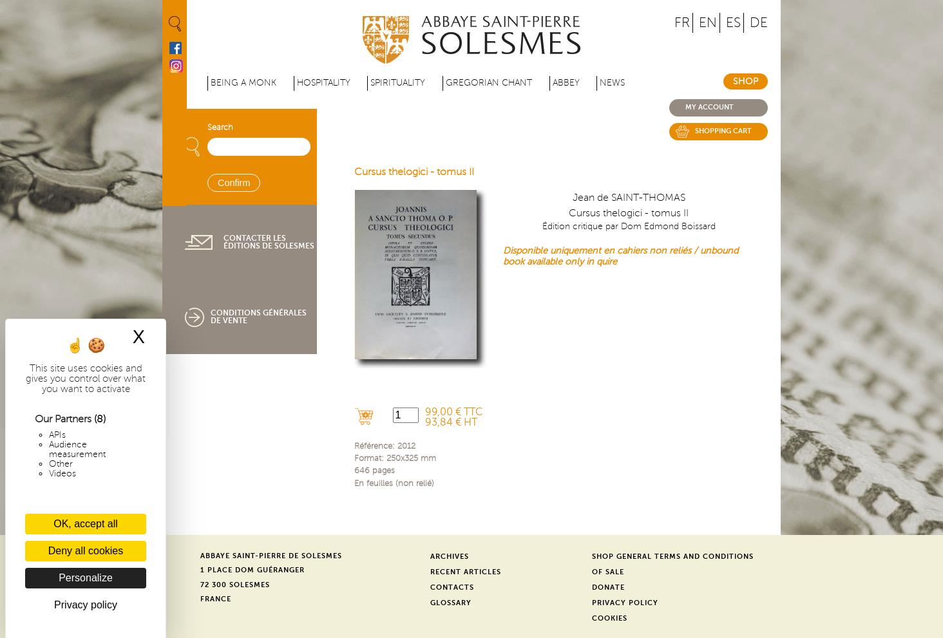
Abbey (566, 83)
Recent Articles (465, 572)
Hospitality (323, 83)
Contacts (452, 587)
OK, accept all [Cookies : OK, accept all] (85, 523)
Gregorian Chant (489, 83)
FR (682, 22)
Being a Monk (243, 83)
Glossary (451, 603)
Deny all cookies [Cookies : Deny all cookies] (86, 550)
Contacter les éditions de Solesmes (269, 242)
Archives (449, 556)
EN (708, 22)
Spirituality (397, 83)
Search (220, 127)
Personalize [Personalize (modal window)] (86, 577)
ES (733, 22)
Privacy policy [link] (85, 604)
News (612, 83)
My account (709, 107)
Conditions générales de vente (259, 316)
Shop (745, 81)
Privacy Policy (625, 603)
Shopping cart (723, 131)
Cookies (609, 618)
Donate (608, 587)
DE (759, 22)
